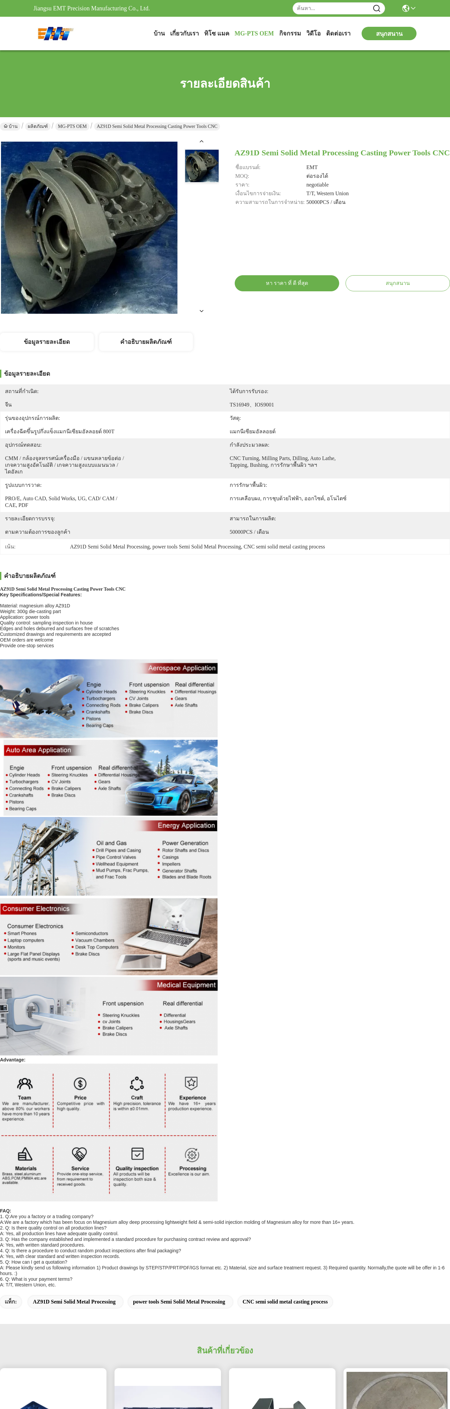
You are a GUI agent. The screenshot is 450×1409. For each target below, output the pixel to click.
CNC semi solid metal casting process (285, 1302)
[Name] (377, 8)
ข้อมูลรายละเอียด (47, 342)
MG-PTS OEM (254, 33)
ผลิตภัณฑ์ (38, 126)
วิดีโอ (313, 33)
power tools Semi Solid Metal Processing (179, 1302)
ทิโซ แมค (216, 33)
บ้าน (159, 33)
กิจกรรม (290, 33)
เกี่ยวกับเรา (184, 33)
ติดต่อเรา (338, 33)
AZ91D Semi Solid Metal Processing (74, 1302)
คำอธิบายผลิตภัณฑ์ (146, 342)
